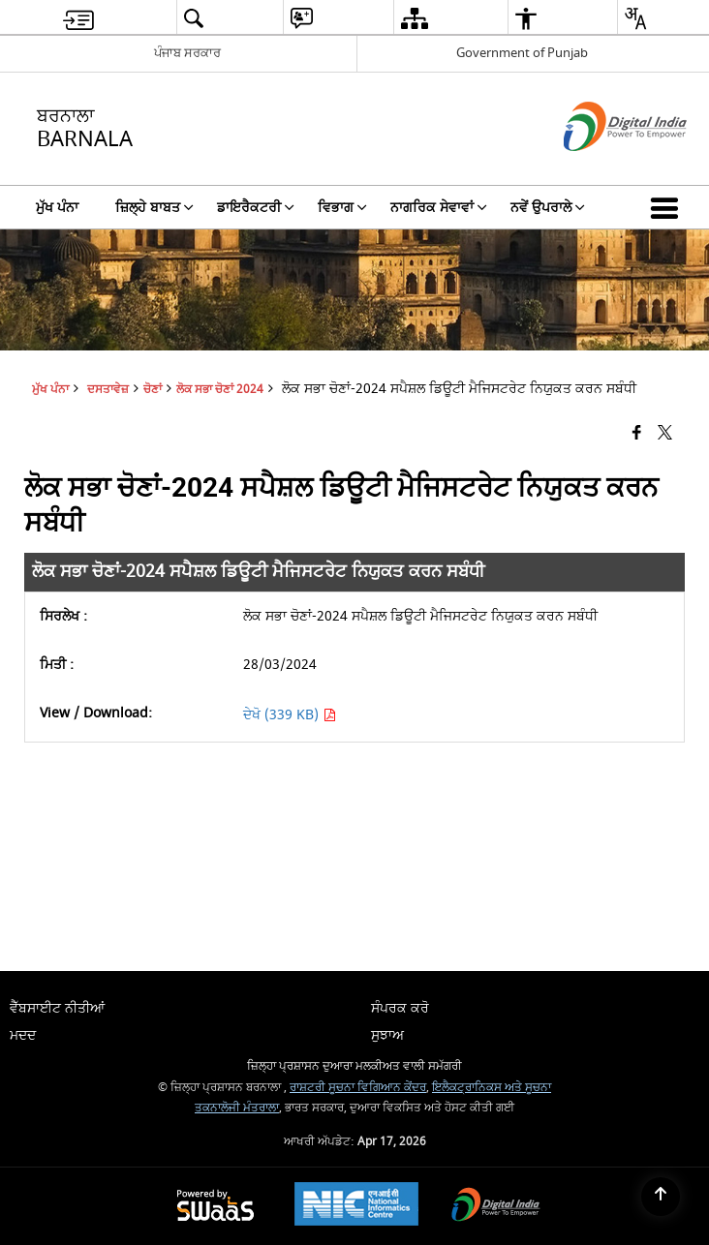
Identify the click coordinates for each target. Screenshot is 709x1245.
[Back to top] (660, 1196)
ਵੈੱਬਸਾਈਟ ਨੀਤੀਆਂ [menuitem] (57, 1008)
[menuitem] (78, 18)
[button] (668, 207)
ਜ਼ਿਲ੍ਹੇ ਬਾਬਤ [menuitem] (154, 207)
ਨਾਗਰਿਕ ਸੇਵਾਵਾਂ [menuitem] (438, 207)
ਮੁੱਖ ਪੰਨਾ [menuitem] (57, 207)
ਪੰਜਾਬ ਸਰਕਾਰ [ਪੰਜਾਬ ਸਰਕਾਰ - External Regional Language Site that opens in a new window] (187, 53)
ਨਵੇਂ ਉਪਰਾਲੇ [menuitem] (547, 207)
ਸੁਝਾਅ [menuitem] (387, 1035)
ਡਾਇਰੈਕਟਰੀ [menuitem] (255, 207)
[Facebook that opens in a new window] (637, 433)
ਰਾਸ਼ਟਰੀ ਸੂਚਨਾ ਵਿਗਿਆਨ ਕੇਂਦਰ (358, 1087)
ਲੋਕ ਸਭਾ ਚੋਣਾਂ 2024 (219, 389)
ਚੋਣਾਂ (152, 389)
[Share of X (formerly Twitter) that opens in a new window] (665, 433)
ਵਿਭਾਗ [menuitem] (342, 207)
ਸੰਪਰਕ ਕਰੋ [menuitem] (400, 1008)
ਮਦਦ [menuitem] (23, 1035)
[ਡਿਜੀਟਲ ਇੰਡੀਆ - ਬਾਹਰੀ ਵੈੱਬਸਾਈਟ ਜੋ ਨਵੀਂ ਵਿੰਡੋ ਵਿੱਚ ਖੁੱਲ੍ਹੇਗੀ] (601, 168)
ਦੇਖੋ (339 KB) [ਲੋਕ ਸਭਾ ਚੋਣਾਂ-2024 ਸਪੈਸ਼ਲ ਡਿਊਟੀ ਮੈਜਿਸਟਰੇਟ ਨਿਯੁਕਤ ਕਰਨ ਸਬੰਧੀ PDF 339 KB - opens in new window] (289, 715)
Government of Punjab (522, 53)
